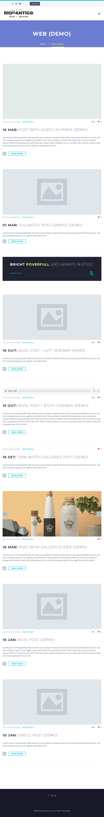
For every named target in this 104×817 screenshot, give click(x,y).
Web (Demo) (28, 121)
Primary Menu (99, 13)
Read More (17, 154)
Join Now (35, 4)
